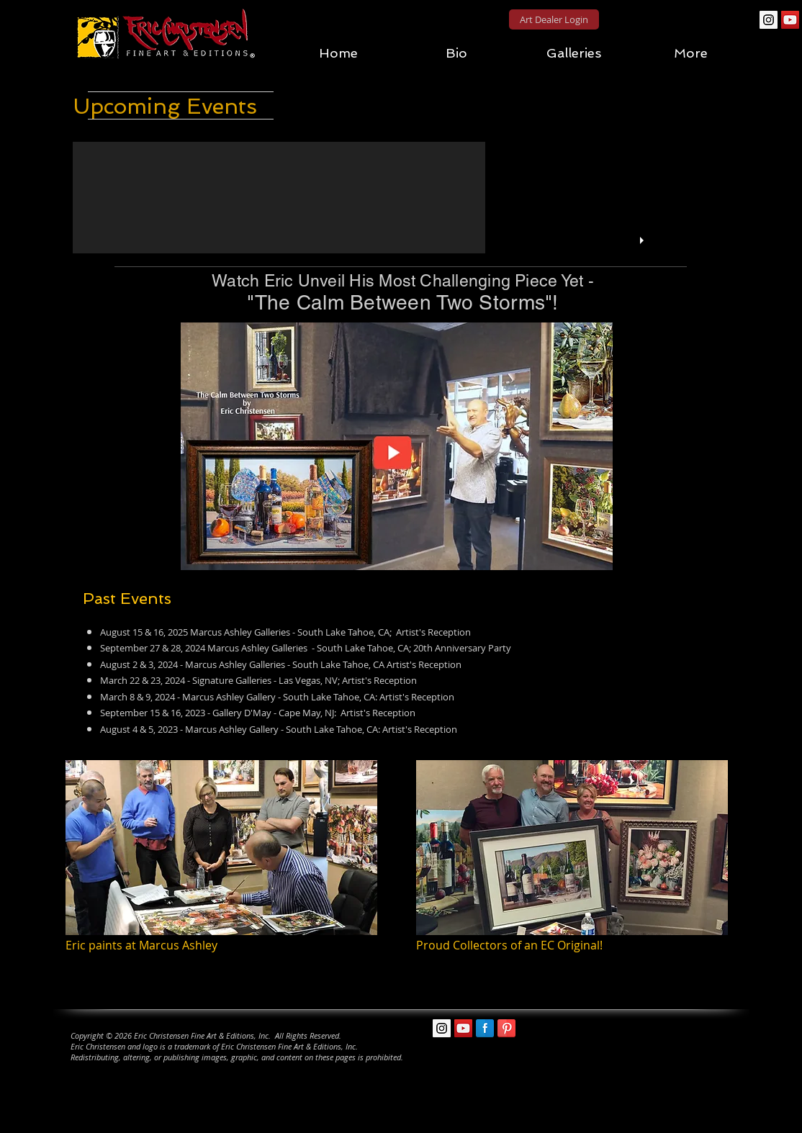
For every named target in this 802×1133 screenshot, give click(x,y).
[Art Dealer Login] (554, 19)
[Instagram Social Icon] (769, 20)
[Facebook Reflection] (485, 1028)
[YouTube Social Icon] (790, 20)
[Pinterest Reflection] (506, 1028)
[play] (643, 240)
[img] (221, 865)
